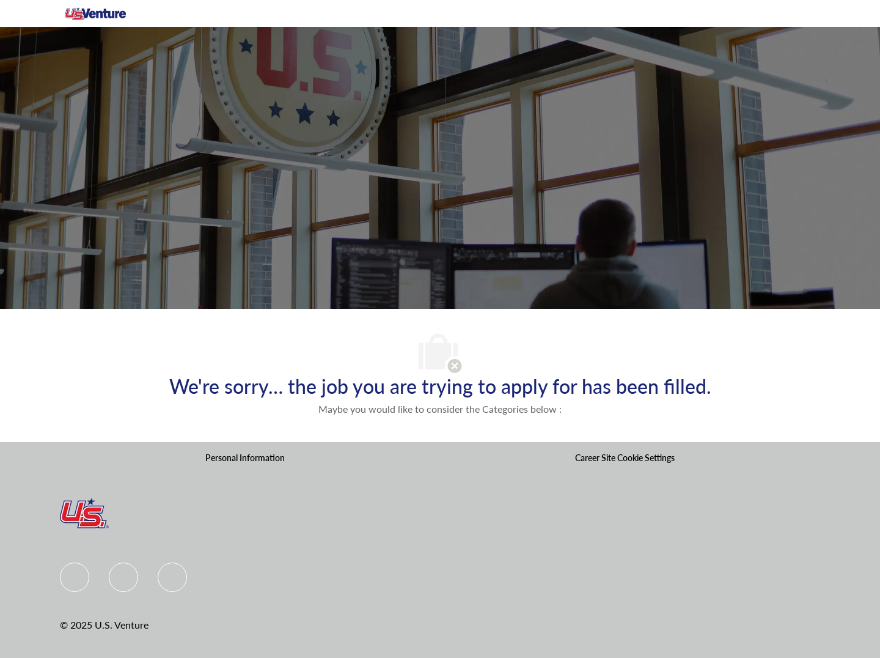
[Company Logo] (95, 13)
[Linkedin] (123, 577)
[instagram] (172, 577)
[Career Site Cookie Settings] (625, 458)
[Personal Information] (245, 458)
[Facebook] (74, 577)
